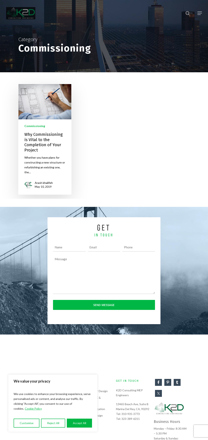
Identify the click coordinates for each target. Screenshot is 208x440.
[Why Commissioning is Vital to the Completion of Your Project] (45, 139)
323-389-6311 (130, 418)
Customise (27, 423)
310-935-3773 (130, 414)
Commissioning (34, 126)
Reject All (53, 423)
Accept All (79, 423)
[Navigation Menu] (199, 13)
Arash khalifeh (44, 182)
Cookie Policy (33, 408)
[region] (53, 403)
